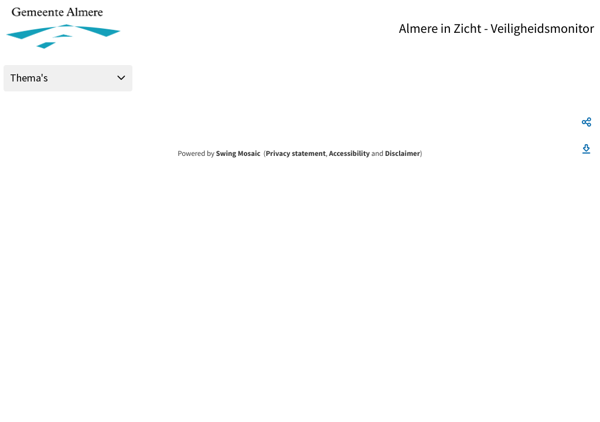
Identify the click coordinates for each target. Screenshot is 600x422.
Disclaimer (402, 153)
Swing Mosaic (238, 153)
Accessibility (349, 153)
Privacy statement (295, 153)
